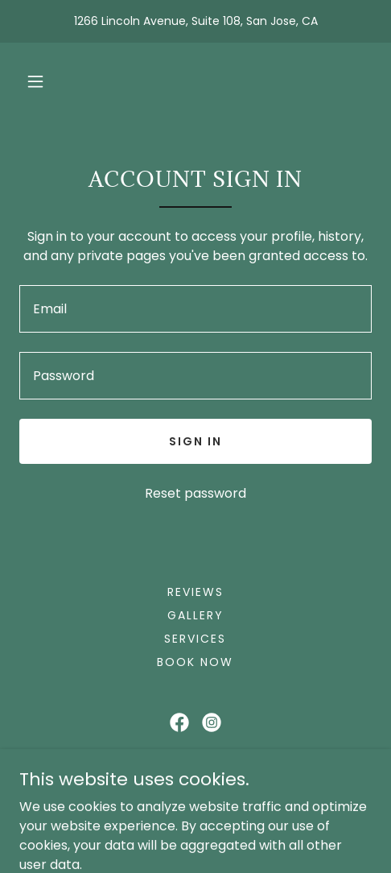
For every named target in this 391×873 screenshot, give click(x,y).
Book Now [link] (195, 662)
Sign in (195, 441)
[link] (179, 722)
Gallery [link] (195, 615)
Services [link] (195, 639)
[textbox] (195, 309)
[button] (35, 81)
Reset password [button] (195, 493)
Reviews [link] (195, 592)
